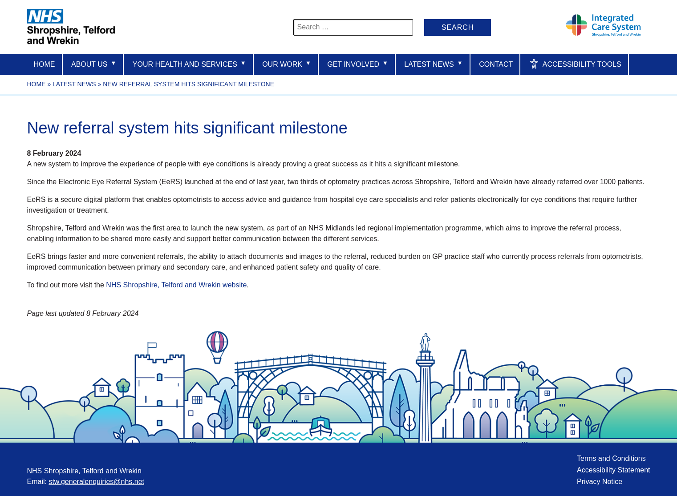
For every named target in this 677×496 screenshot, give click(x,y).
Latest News (433, 64)
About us (93, 64)
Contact (496, 64)
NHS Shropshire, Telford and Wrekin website (176, 285)
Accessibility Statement (613, 470)
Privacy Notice (599, 481)
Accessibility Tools (575, 64)
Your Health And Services (189, 64)
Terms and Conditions (611, 458)
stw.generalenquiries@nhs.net (96, 481)
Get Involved (357, 64)
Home (44, 64)
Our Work (286, 64)
